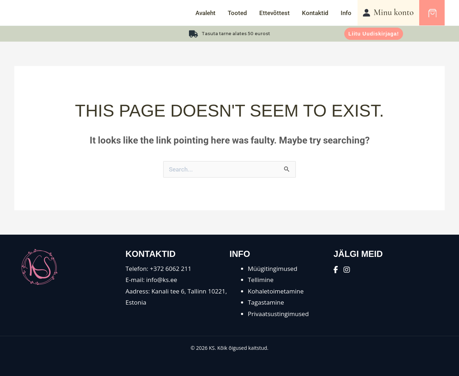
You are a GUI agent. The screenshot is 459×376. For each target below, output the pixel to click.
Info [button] (346, 13)
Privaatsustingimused (278, 314)
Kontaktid (315, 13)
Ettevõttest (274, 13)
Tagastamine (266, 302)
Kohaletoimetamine (276, 291)
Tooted (237, 13)
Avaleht (205, 13)
